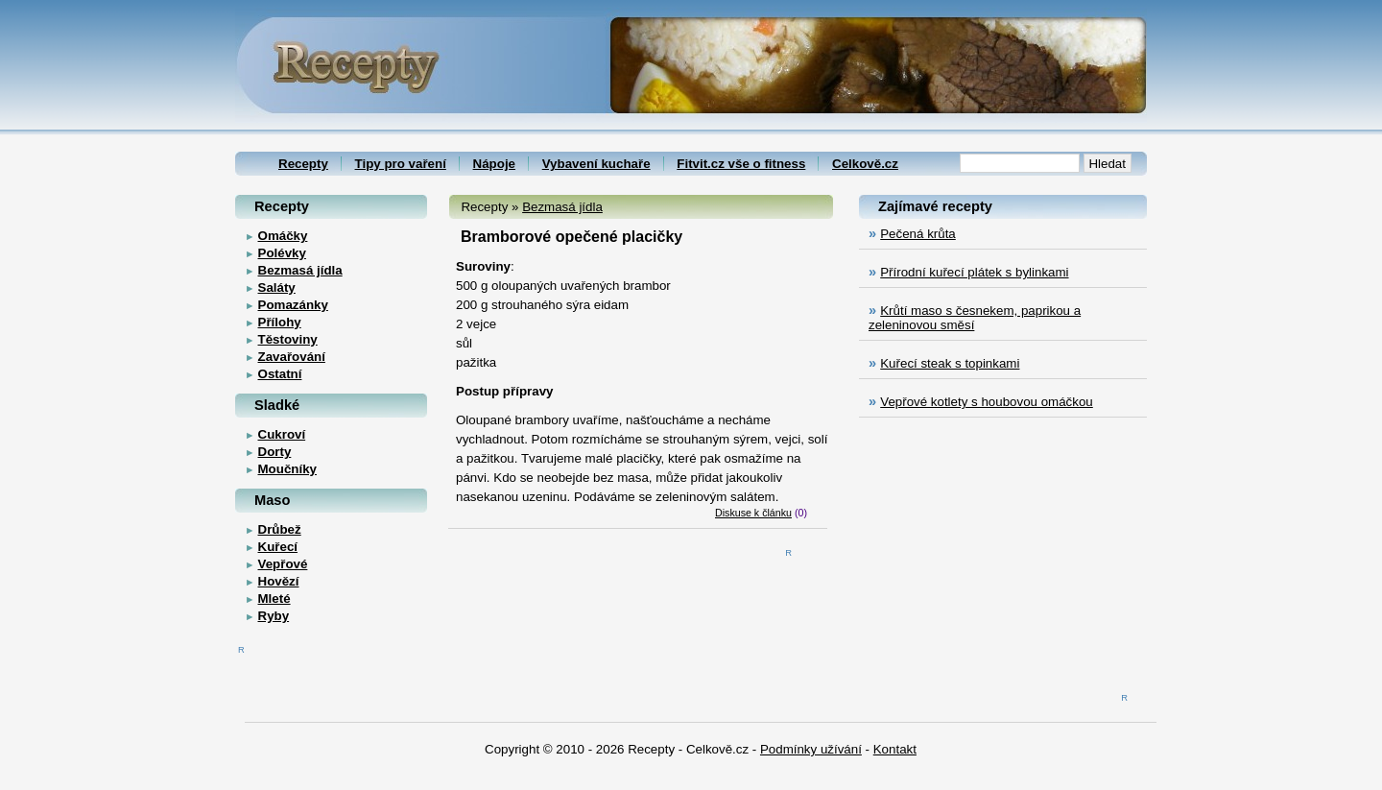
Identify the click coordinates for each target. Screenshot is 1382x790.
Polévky (282, 253)
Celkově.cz (865, 163)
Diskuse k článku (753, 512)
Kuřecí (278, 546)
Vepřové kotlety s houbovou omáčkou (986, 402)
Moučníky (287, 469)
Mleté (274, 598)
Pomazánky (293, 305)
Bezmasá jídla (562, 207)
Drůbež (279, 529)
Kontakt (895, 749)
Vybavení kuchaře (596, 163)
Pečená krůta (918, 234)
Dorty (275, 451)
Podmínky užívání (811, 749)
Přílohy (279, 322)
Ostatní (280, 374)
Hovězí (278, 581)
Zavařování (291, 356)
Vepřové (283, 564)
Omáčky (283, 235)
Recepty (303, 163)
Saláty (277, 287)
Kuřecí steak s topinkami (949, 363)
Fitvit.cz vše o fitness (741, 163)
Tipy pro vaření (400, 163)
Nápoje (494, 163)
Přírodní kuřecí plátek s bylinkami (974, 272)
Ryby (274, 616)
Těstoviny (288, 339)
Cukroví (282, 434)
